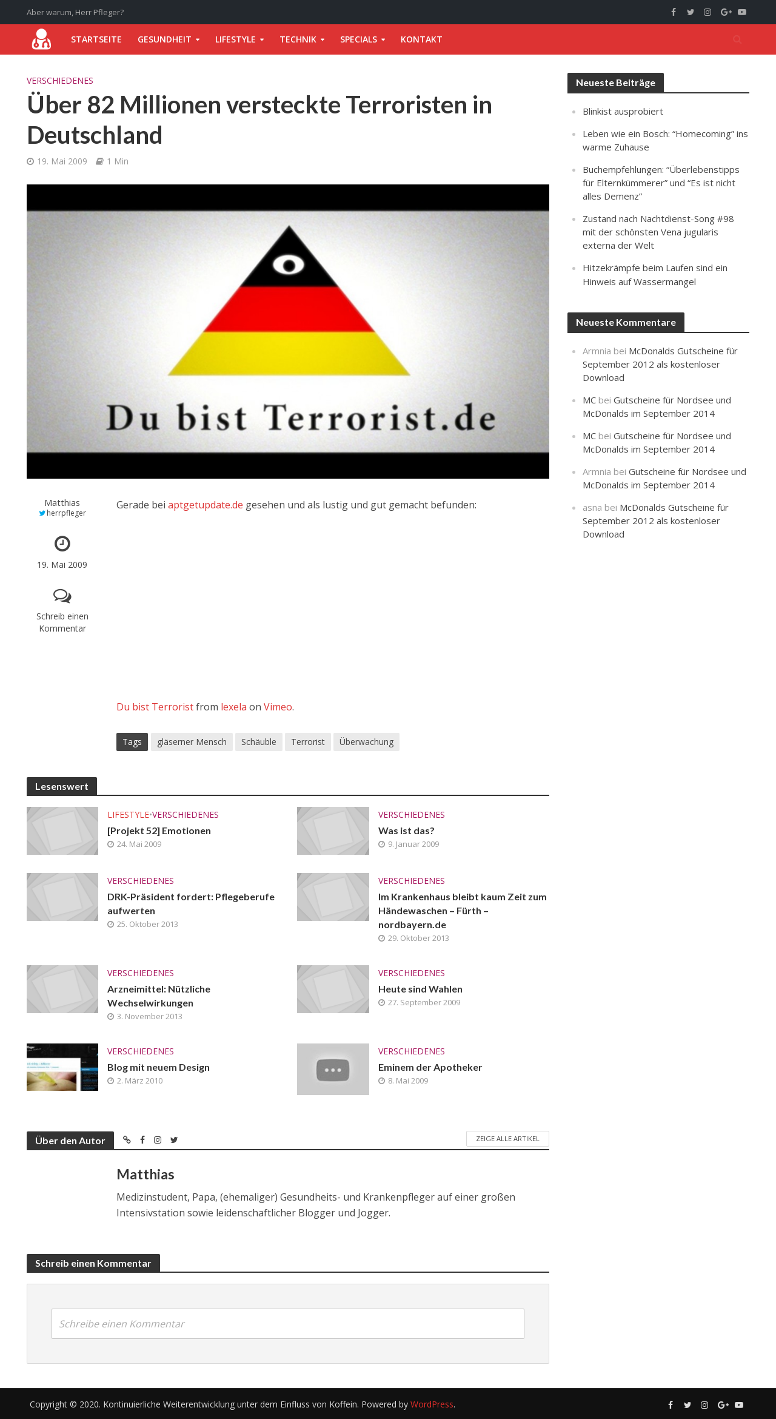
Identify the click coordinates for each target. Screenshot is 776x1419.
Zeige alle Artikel (508, 1138)
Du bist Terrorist (154, 706)
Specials (358, 39)
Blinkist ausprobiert (623, 111)
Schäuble (258, 741)
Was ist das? (406, 830)
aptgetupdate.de (205, 504)
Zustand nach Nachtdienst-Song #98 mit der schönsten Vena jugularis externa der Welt (658, 231)
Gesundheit (165, 39)
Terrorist (308, 741)
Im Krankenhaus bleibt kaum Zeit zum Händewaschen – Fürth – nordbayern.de (462, 910)
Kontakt (422, 39)
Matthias (62, 502)
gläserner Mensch (192, 741)
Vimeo (278, 706)
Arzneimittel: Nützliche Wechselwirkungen (158, 995)
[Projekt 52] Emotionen (159, 830)
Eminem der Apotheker (430, 1067)
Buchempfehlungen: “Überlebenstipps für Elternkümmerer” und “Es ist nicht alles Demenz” (661, 182)
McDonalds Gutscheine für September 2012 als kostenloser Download (660, 364)
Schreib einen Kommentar (62, 622)
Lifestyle (235, 39)
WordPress (431, 1404)
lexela (234, 706)
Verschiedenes (60, 80)
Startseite (96, 39)
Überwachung (366, 741)
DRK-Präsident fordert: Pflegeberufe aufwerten (191, 903)
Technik (297, 39)
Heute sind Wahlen (420, 988)
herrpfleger (66, 513)
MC (589, 400)
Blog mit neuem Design (158, 1067)
